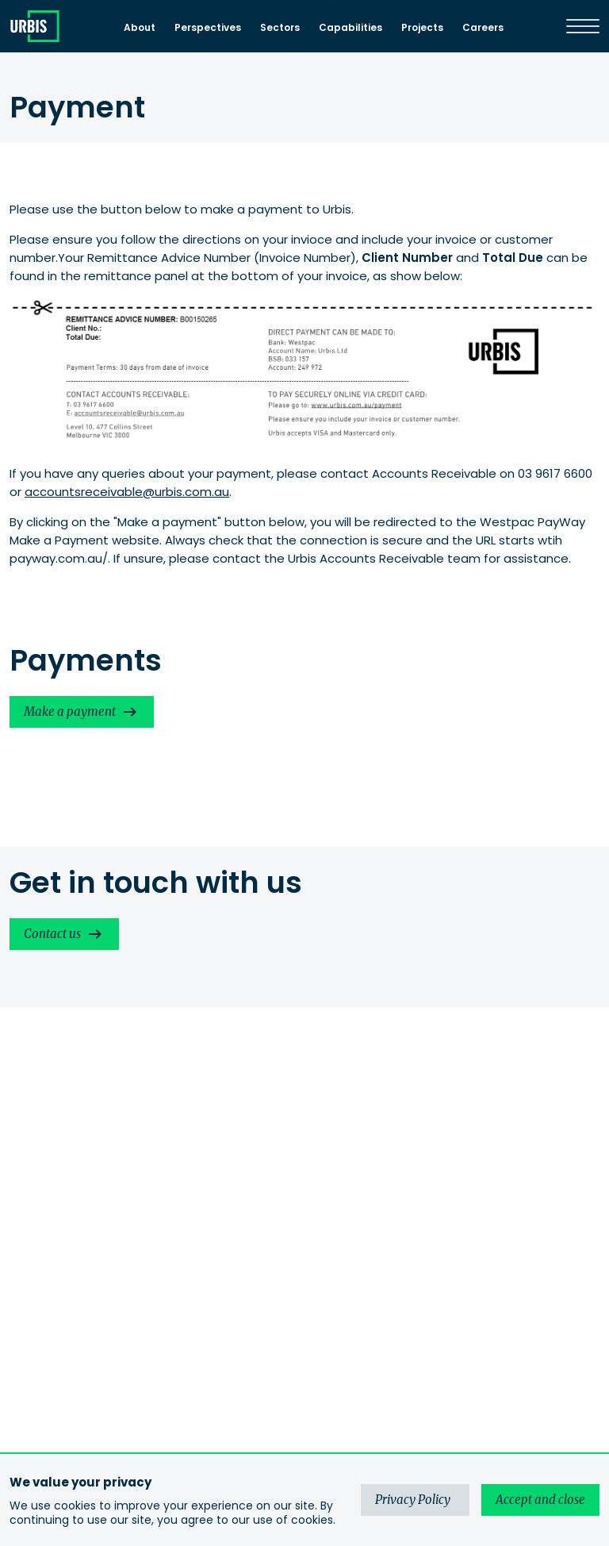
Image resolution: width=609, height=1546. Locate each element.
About (139, 27)
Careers (483, 27)
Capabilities (350, 27)
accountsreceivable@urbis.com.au (127, 491)
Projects (422, 27)
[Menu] (582, 26)
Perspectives (207, 27)
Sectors (280, 27)
